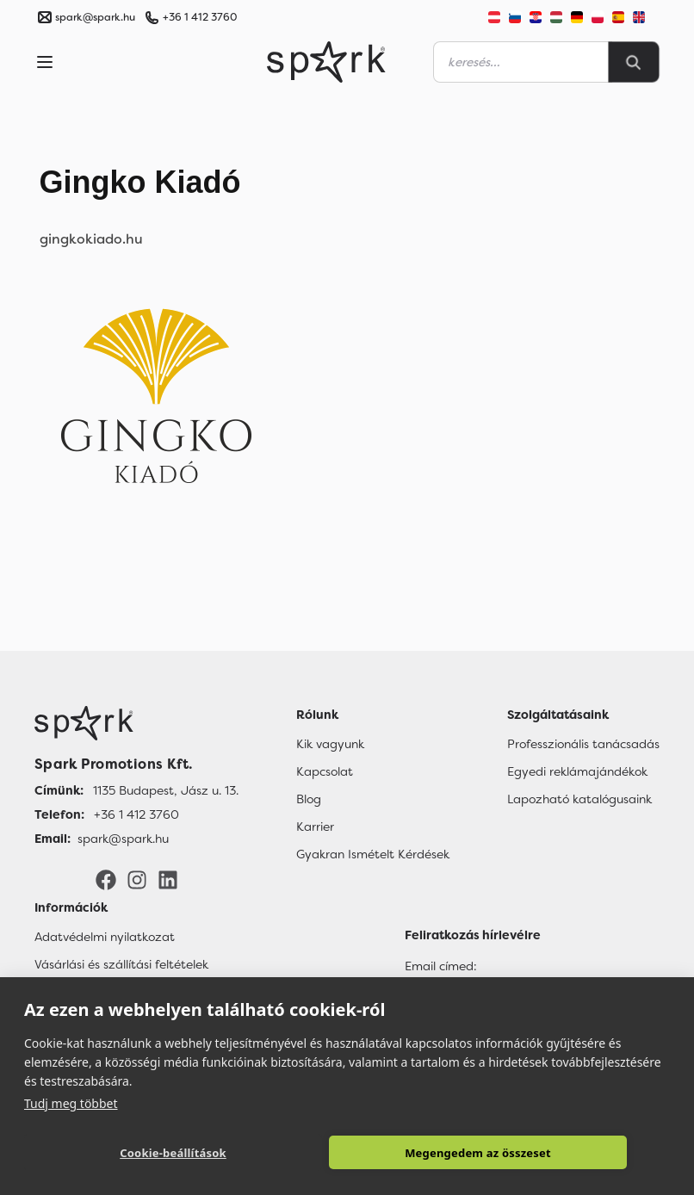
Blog (308, 799)
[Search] (634, 62)
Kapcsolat (324, 771)
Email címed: (441, 966)
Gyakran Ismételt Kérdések (372, 854)
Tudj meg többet (71, 1103)
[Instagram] (137, 878)
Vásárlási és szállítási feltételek (121, 964)
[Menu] (44, 62)
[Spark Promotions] (326, 62)
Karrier (315, 826)
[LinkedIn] (168, 878)
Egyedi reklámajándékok (577, 771)
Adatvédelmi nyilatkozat (104, 936)
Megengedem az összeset (478, 1153)
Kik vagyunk (330, 744)
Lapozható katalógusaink (579, 799)
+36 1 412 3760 (200, 17)
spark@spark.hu (123, 838)
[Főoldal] (136, 723)
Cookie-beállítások (173, 1153)
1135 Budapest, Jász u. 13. (166, 790)
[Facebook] (106, 878)
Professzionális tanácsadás (583, 744)
